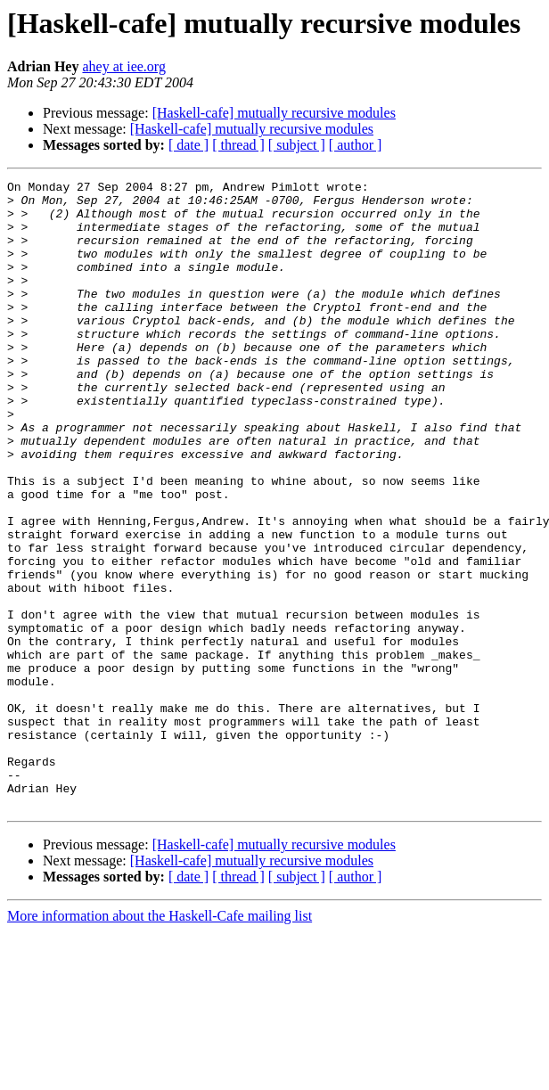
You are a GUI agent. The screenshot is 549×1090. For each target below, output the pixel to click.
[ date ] (188, 144)
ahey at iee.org (123, 66)
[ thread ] (238, 144)
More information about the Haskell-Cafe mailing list (159, 1041)
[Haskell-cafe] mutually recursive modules (274, 112)
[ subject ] (296, 144)
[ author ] (355, 144)
